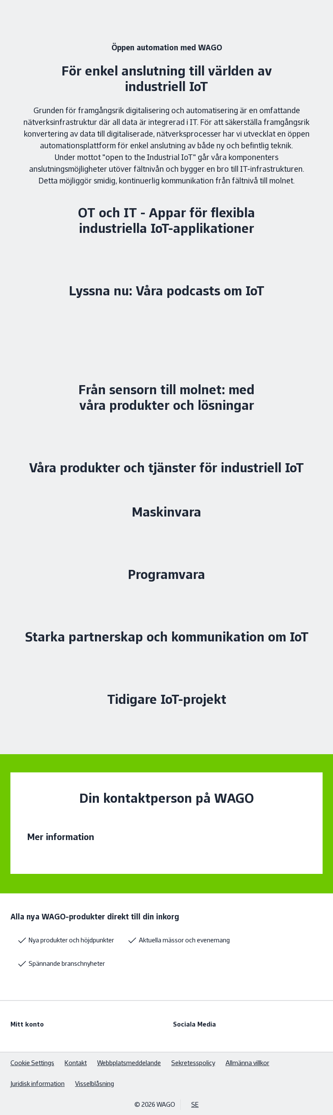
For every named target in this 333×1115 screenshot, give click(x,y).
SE (195, 1104)
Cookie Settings (32, 1062)
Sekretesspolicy (193, 1062)
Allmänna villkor (247, 1062)
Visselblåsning (94, 1083)
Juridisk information (37, 1083)
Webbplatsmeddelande (129, 1062)
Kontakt (76, 1062)
